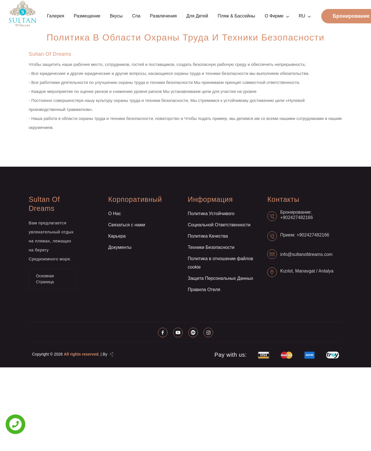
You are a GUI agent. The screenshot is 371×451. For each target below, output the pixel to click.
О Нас (114, 213)
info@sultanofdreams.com (306, 254)
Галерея (55, 16)
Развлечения (163, 16)
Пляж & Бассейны (236, 16)
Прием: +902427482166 (304, 235)
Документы (119, 247)
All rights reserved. (81, 354)
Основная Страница (45, 279)
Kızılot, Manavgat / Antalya (306, 271)
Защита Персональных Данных (220, 278)
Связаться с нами (126, 224)
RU (302, 16)
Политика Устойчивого (211, 213)
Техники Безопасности (211, 247)
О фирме (274, 16)
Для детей (197, 16)
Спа (136, 16)
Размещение (87, 16)
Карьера (117, 236)
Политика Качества (208, 236)
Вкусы (116, 16)
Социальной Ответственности (219, 224)
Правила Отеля (204, 289)
